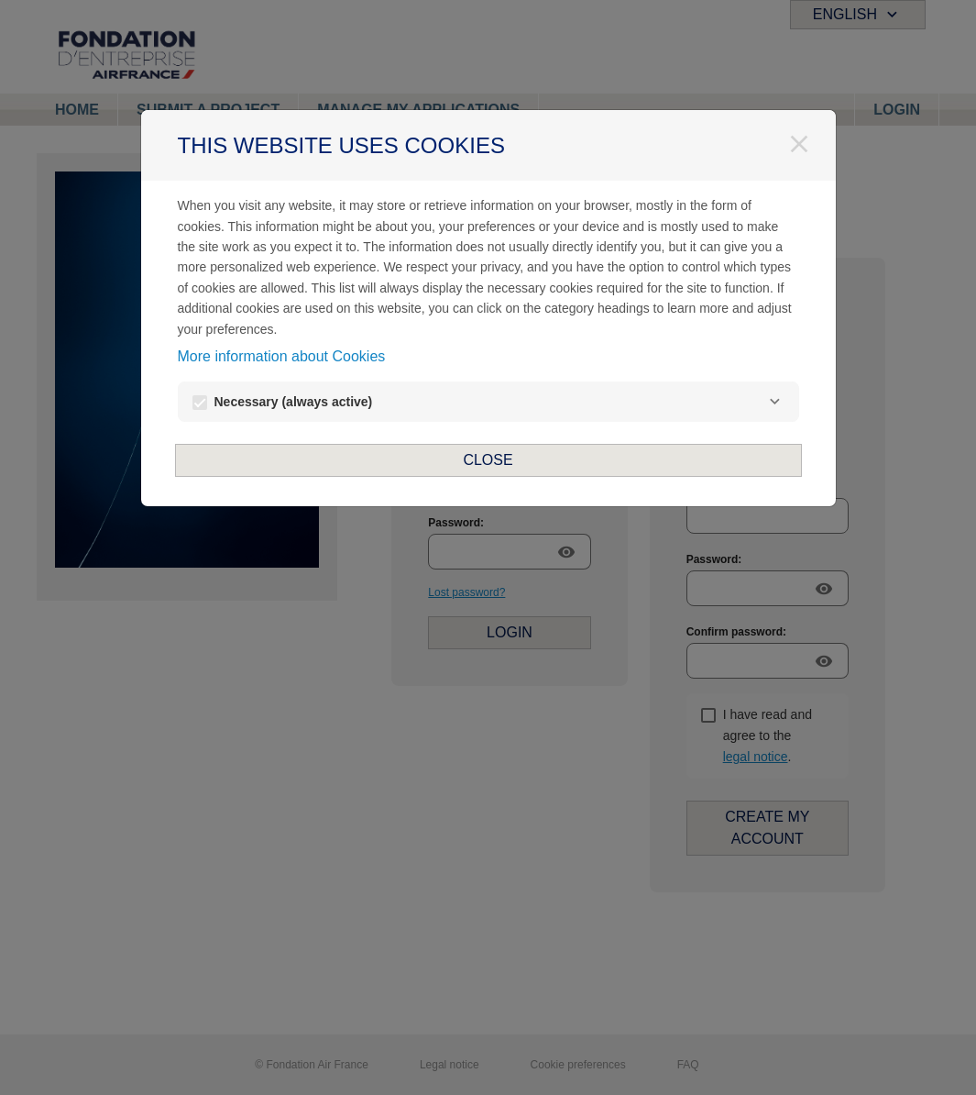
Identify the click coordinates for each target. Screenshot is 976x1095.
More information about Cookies (282, 356)
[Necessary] (775, 402)
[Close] (799, 144)
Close (487, 460)
